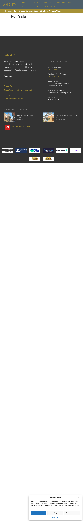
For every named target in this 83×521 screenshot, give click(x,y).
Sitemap (7, 95)
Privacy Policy (55, 517)
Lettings (47, 2)
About (25, 2)
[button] (79, 498)
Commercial (26, 7)
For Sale (36, 2)
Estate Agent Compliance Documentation (19, 90)
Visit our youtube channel (21, 126)
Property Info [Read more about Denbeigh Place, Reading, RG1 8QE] (60, 119)
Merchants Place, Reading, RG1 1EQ (27, 116)
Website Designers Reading (14, 99)
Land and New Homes (63, 2)
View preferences (72, 513)
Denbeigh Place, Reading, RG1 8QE (67, 116)
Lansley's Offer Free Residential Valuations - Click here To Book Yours (31, 11)
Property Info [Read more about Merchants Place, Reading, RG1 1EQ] (21, 119)
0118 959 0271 (53, 77)
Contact (37, 7)
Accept (38, 513)
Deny (55, 513)
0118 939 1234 (49, 7)
